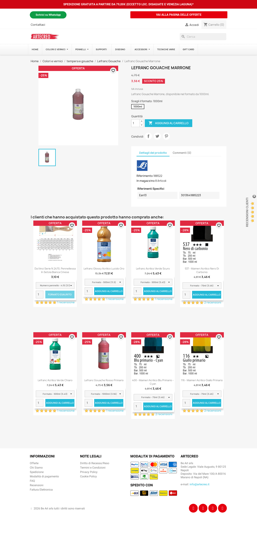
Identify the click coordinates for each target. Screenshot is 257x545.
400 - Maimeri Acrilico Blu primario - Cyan (153, 382)
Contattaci (38, 25)
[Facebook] (193, 508)
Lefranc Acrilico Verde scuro (153, 268)
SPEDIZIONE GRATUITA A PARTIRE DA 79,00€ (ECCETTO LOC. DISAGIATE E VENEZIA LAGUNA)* (128, 4)
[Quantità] (135, 123)
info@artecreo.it (199, 484)
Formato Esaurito (60, 294)
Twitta (157, 136)
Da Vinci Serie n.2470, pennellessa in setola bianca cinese (55, 270)
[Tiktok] (212, 508)
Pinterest (166, 136)
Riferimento (145, 176)
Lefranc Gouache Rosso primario (104, 380)
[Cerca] (203, 36)
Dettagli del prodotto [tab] (153, 153)
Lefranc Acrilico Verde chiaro (55, 380)
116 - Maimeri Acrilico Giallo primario (202, 380)
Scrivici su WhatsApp (48, 14)
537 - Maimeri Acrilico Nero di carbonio (202, 270)
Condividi (148, 136)
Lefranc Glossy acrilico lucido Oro (104, 268)
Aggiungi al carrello (169, 123)
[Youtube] (222, 508)
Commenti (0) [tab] (182, 153)
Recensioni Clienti (247, 212)
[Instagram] (203, 508)
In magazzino (146, 180)
